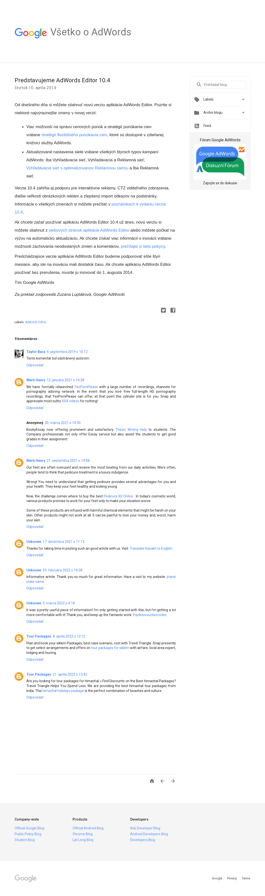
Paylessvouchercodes (150, 615)
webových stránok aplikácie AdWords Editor (89, 230)
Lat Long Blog (83, 840)
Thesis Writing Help (131, 430)
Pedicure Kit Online (118, 496)
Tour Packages (38, 636)
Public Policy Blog (28, 834)
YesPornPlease (86, 387)
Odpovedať (34, 365)
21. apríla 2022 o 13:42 (70, 674)
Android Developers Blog (149, 834)
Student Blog (25, 840)
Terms (246, 878)
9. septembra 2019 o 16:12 (67, 352)
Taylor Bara (35, 352)
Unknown (33, 542)
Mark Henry (35, 380)
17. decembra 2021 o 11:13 (64, 542)
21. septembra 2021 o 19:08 (68, 461)
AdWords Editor (35, 322)
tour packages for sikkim (110, 648)
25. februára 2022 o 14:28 (62, 570)
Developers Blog (142, 840)
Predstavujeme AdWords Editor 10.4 (62, 80)
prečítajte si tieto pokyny (143, 246)
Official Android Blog (88, 828)
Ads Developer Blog (145, 828)
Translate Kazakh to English (151, 548)
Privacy (232, 878)
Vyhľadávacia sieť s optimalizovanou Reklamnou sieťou (77, 168)
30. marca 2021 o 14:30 (63, 423)
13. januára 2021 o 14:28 (65, 380)
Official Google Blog (29, 828)
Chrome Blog (83, 834)
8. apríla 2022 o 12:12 (69, 636)
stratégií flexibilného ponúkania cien (74, 135)
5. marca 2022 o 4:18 (59, 603)
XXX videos (70, 401)
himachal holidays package (63, 691)
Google (217, 878)
